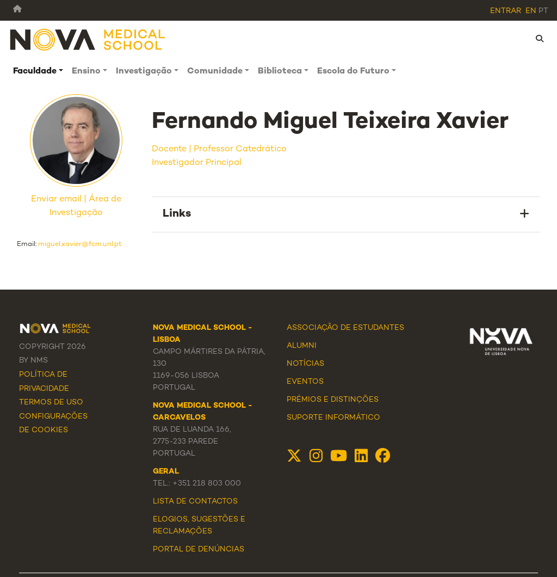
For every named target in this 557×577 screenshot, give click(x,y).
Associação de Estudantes (345, 328)
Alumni (302, 346)
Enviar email (56, 199)
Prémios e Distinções (333, 400)
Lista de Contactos (195, 502)
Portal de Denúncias (198, 549)
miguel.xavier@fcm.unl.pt (80, 244)
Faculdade (35, 71)
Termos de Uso (51, 402)
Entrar (505, 11)
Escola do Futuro (353, 71)
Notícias (305, 364)
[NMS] (88, 39)
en (530, 11)
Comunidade (215, 71)
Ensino (86, 71)
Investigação (144, 71)
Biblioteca (280, 71)
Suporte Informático (333, 418)
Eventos (305, 382)
